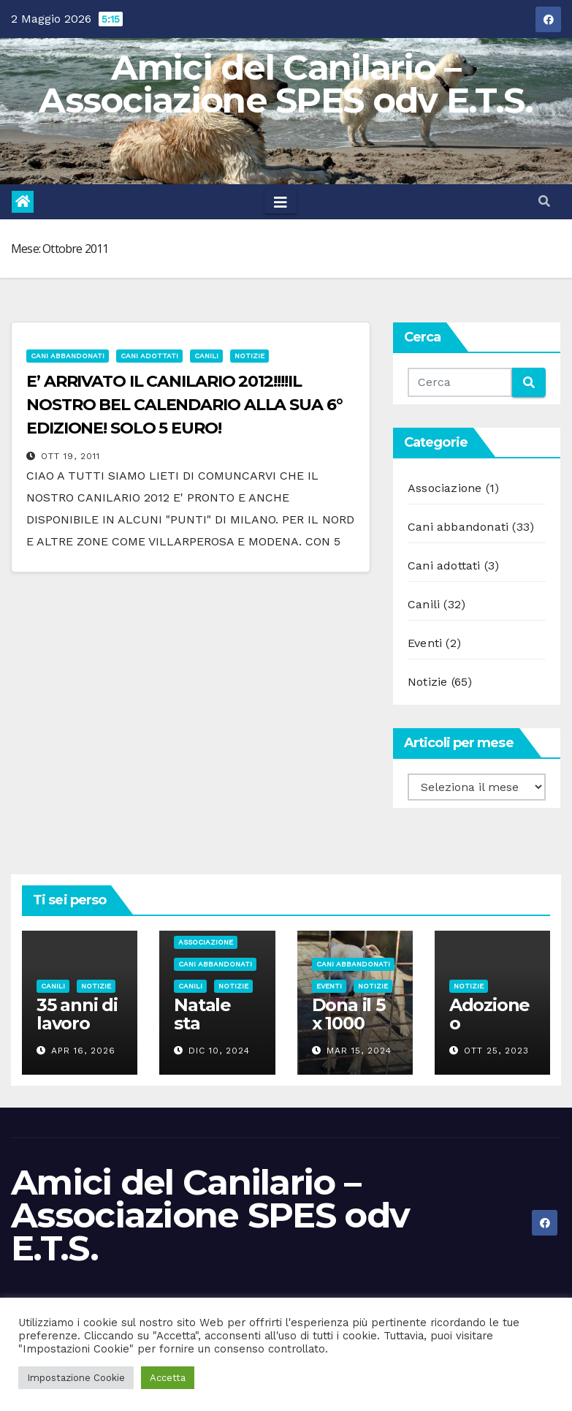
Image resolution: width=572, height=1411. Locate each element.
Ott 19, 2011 (70, 456)
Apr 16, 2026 (83, 1050)
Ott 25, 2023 (496, 1050)
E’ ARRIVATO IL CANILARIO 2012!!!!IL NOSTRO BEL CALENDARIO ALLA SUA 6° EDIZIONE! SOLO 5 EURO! (184, 404)
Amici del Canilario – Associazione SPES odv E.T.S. (286, 83)
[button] (544, 201)
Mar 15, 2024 (359, 1050)
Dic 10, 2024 (219, 1050)
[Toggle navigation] (280, 201)
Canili (206, 356)
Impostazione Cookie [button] (76, 1377)
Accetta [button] (168, 1377)
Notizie (249, 356)
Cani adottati (149, 356)
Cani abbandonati (67, 356)
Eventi (425, 643)
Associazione (444, 488)
